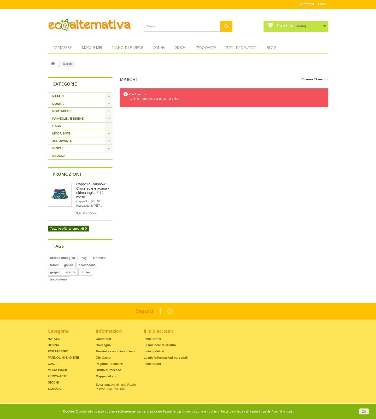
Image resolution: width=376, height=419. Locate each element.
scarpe (70, 272)
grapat (55, 272)
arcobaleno (58, 279)
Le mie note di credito (160, 345)
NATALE (58, 96)
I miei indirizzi (154, 351)
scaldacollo (87, 265)
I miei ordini (152, 339)
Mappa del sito (106, 376)
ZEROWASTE (206, 47)
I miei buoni (152, 364)
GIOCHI (180, 47)
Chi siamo (103, 357)
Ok (364, 411)
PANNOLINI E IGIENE (127, 47)
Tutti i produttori (241, 47)
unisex (86, 272)
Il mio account (158, 331)
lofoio (54, 265)
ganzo (68, 265)
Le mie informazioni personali (166, 357)
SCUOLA (58, 155)
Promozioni (67, 174)
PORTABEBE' (62, 47)
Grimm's (99, 258)
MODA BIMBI (92, 47)
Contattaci (306, 4)
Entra (322, 4)
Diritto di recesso (108, 370)
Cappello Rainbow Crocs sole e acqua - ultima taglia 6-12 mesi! (92, 190)
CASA (56, 126)
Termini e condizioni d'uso (115, 351)
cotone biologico (62, 258)
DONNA (159, 47)
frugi (84, 258)
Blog (271, 47)
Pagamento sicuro (109, 364)
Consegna (103, 345)
